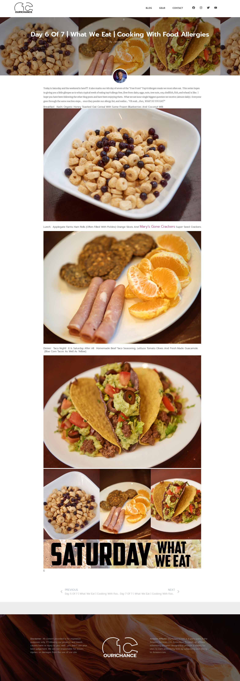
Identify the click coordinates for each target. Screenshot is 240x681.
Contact (177, 8)
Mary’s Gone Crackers (157, 226)
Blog (149, 8)
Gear (162, 8)
